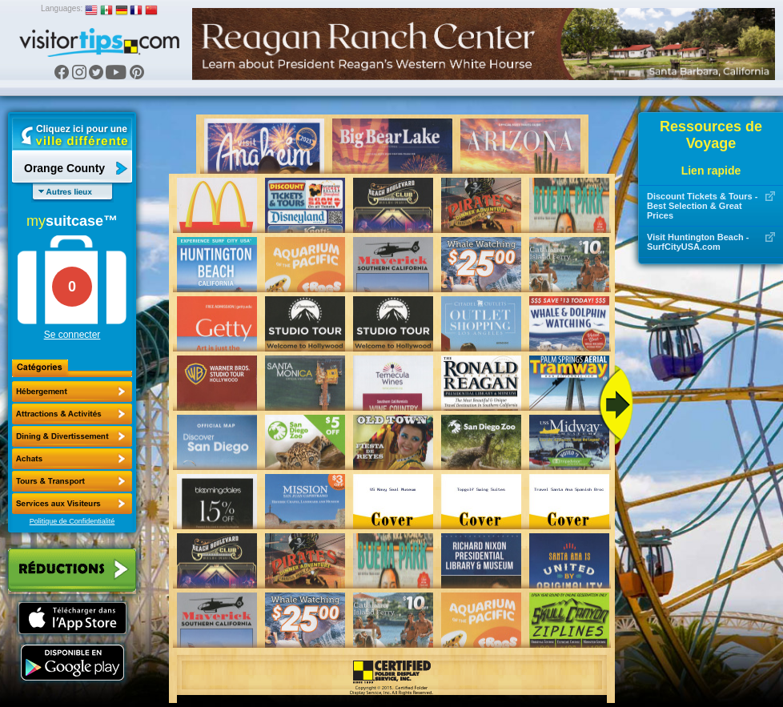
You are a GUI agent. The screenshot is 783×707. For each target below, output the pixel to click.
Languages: (61, 8)
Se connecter (72, 334)
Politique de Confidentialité (72, 521)
